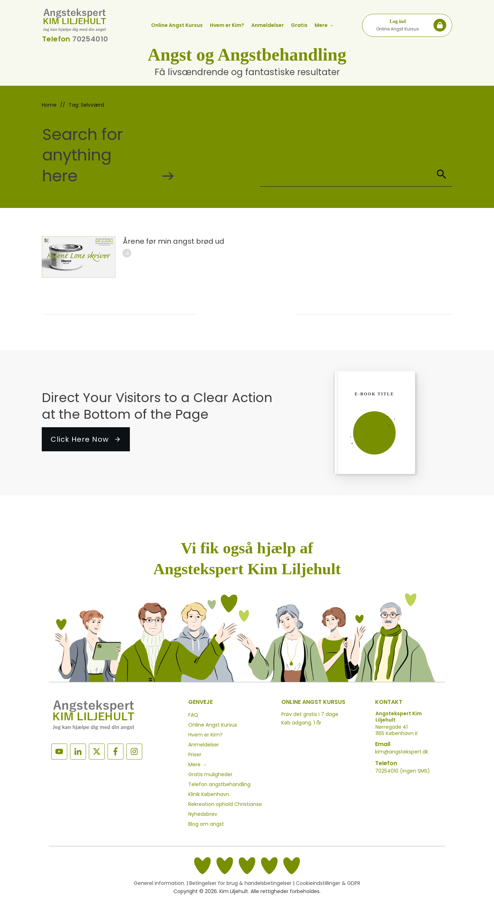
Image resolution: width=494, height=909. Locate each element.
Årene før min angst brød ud (173, 241)
